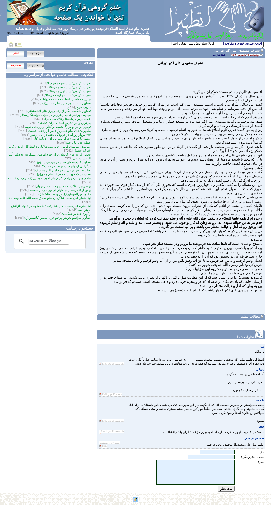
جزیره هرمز (83, 107)
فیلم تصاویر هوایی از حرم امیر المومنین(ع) (63, 170)
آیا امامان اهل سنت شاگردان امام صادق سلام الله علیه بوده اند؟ (49, 198)
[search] (49, 241)
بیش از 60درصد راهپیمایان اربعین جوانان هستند (60, 190)
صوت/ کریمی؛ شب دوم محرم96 (70, 87)
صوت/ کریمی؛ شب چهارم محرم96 (68, 95)
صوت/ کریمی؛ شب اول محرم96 (70, 91)
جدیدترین (16, 65)
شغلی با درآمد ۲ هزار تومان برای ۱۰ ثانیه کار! (61, 138)
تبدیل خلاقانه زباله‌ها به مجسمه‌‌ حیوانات (65, 99)
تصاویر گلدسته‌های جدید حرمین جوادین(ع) (63, 162)
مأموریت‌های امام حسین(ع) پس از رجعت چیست (59, 131)
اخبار (16, 52)
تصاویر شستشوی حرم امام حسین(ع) (66, 103)
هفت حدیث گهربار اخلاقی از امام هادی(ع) (63, 174)
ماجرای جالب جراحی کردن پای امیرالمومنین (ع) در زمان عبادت (49, 178)
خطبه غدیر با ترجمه (78, 142)
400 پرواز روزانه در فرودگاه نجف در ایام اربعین (60, 135)
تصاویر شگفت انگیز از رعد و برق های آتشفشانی (59, 111)
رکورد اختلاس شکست (76, 214)
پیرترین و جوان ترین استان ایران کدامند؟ (64, 123)
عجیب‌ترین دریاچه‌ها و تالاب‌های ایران (67, 119)
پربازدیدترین (36, 65)
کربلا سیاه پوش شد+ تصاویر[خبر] (192, 43)
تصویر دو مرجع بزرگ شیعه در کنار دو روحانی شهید (57, 127)
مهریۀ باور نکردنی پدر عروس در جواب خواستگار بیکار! (55, 115)
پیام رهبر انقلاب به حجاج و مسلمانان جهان (63, 186)
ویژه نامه (36, 53)
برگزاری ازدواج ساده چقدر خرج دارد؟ (66, 166)
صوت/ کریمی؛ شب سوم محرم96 (69, 83)
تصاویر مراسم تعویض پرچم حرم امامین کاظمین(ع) (57, 218)
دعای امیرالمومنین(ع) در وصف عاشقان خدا (62, 194)
